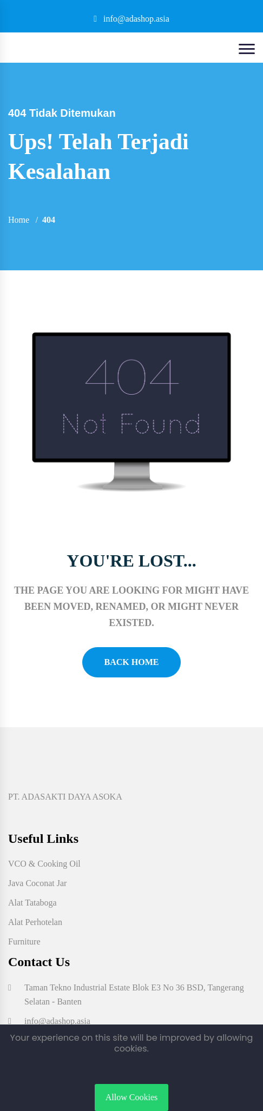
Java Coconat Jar (37, 883)
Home (18, 219)
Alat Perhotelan (35, 922)
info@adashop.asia (131, 18)
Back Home (131, 662)
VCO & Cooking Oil (44, 863)
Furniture (24, 941)
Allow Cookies (131, 1097)
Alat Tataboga (32, 902)
